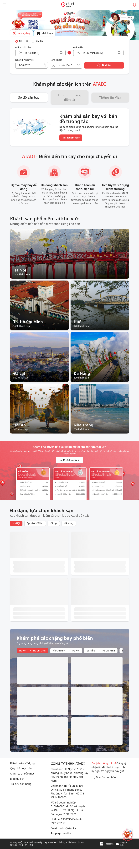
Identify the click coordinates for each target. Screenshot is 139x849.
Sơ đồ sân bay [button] (28, 97)
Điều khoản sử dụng (22, 763)
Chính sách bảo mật (22, 773)
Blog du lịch (17, 778)
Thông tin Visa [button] (110, 97)
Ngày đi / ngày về (24, 59)
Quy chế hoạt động (21, 768)
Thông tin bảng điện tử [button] (69, 97)
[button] (21, 33)
